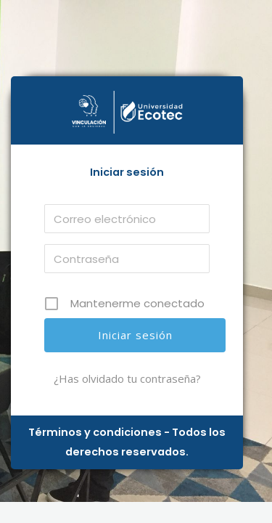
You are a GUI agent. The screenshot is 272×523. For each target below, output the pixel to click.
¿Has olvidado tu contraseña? (127, 378)
